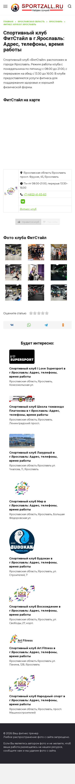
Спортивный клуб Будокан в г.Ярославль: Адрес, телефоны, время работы (33, 562)
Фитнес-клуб (28, 209)
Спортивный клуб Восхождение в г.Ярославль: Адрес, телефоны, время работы (35, 610)
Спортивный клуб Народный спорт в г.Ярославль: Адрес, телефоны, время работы (37, 700)
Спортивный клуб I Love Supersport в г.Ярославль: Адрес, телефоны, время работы (37, 372)
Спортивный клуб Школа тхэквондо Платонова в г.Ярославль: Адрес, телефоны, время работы (36, 410)
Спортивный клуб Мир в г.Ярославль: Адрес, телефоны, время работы (33, 505)
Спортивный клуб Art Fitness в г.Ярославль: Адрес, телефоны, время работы (33, 652)
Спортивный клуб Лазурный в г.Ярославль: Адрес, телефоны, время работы (33, 456)
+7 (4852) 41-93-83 (35, 194)
